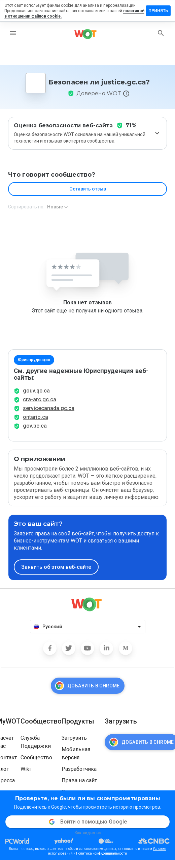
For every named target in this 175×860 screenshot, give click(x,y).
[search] (161, 33)
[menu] (13, 33)
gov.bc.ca (35, 426)
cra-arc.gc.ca (39, 399)
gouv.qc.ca (36, 390)
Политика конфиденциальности (101, 853)
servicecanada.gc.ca (48, 408)
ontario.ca (35, 417)
